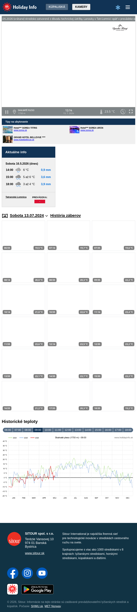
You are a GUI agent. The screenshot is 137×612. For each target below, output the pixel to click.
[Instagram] (27, 573)
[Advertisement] (97, 177)
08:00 (28, 429)
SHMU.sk (37, 606)
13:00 (78, 429)
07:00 (18, 429)
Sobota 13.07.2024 (29, 215)
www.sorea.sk (20, 130)
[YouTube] (42, 573)
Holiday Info (16, 4)
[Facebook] (12, 573)
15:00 (98, 429)
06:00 (8, 429)
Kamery (81, 6)
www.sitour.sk (34, 553)
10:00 (48, 429)
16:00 (108, 429)
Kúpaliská (57, 6)
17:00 (118, 429)
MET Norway (53, 606)
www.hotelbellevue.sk (24, 139)
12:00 (68, 429)
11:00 (58, 429)
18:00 (128, 429)
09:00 (38, 429)
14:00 (88, 429)
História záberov (65, 215)
